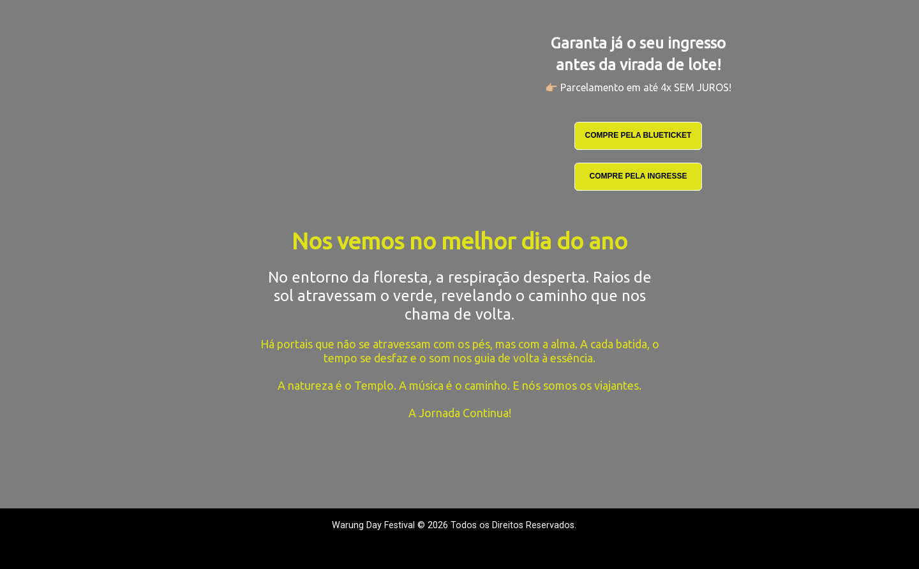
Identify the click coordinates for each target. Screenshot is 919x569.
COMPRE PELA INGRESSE (638, 176)
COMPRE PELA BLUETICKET (638, 135)
